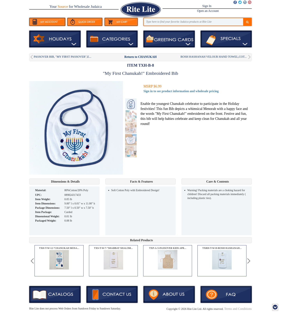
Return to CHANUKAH (140, 56)
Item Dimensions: (45, 203)
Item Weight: (43, 199)
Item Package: (43, 212)
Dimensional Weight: (47, 216)
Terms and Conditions (238, 308)
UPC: (38, 195)
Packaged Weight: (45, 220)
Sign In (207, 6)
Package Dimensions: (47, 207)
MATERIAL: (40, 190)
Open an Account (208, 10)
